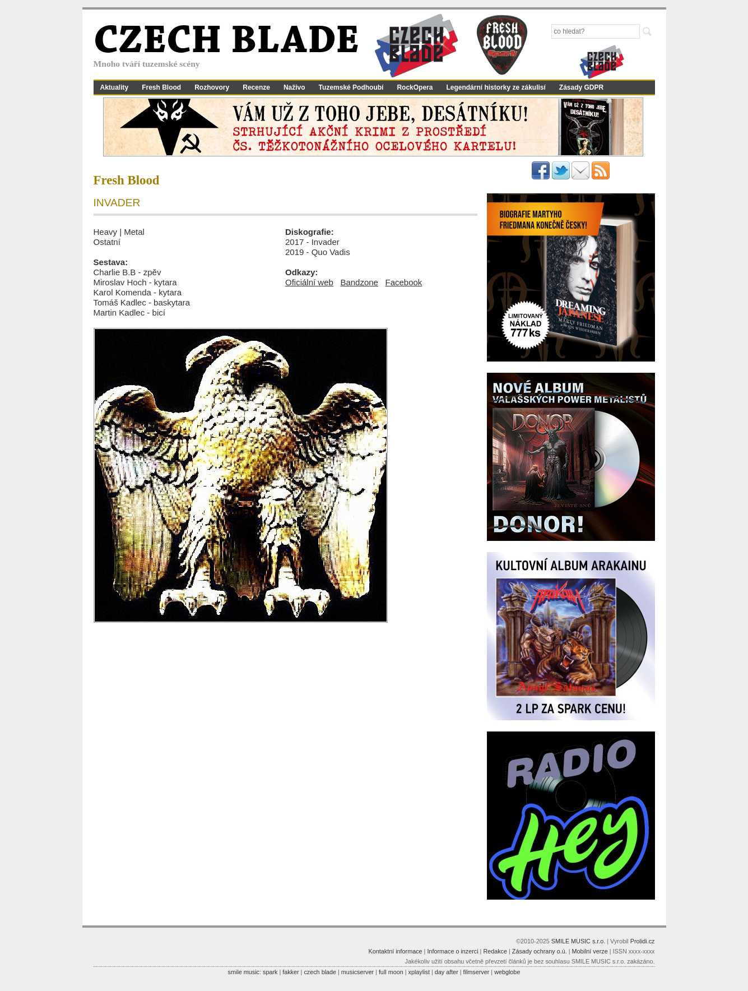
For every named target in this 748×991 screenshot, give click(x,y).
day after (446, 972)
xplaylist (419, 972)
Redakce (495, 951)
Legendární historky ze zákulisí (495, 87)
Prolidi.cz (642, 941)
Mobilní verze (589, 951)
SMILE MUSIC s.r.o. (578, 941)
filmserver (476, 972)
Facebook (403, 282)
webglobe (507, 972)
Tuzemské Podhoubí (351, 87)
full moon (391, 972)
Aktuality (114, 87)
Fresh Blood (161, 87)
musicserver (357, 972)
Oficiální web (309, 282)
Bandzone (359, 282)
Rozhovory (211, 87)
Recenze (256, 87)
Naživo (294, 87)
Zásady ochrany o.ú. (539, 951)
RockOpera (415, 87)
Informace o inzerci (452, 951)
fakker (290, 972)
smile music (243, 972)
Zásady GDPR (581, 87)
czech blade (320, 972)
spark (270, 972)
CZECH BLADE (226, 42)
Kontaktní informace (395, 951)
